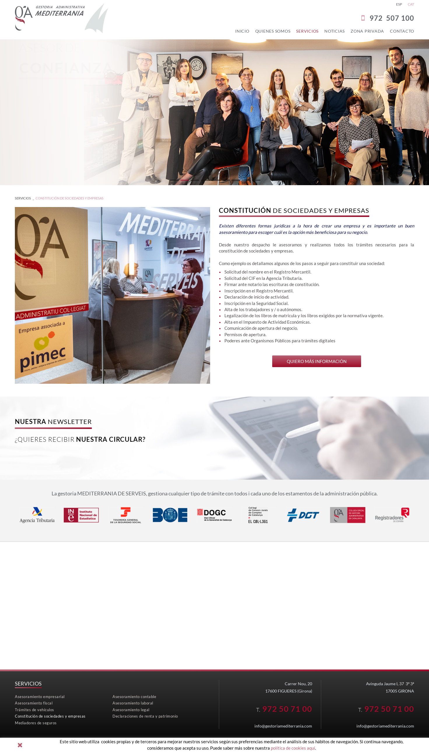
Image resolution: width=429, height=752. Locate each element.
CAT (411, 4)
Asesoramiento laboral (132, 703)
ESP (399, 4)
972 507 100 (392, 18)
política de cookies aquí (293, 748)
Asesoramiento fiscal (33, 703)
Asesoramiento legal (131, 709)
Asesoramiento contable (134, 696)
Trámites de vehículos (34, 709)
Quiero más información (317, 361)
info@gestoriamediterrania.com (283, 725)
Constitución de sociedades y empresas (69, 198)
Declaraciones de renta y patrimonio (145, 716)
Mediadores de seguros (36, 723)
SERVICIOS (23, 198)
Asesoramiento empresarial (40, 696)
